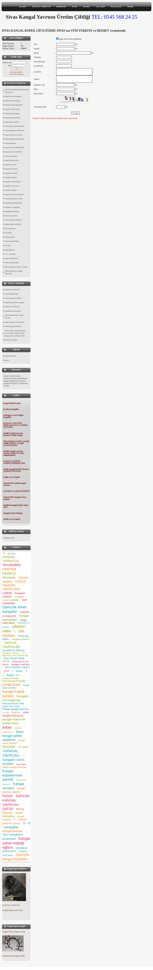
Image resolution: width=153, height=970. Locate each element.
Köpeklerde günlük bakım (13, 203)
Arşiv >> (13, 675)
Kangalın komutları (11, 173)
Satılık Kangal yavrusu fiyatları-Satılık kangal (13, 434)
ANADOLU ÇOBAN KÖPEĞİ (16, 491)
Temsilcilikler (11, 565)
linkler (7, 360)
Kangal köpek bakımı (12, 160)
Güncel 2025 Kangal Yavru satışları (14, 498)
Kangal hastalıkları (11, 156)
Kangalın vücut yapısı (12, 186)
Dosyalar (86, 6)
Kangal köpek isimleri (12, 122)
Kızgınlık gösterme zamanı (14, 198)
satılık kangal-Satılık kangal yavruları (14, 316)
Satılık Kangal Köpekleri (13, 326)
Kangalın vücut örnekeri (13, 182)
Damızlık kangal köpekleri (13, 105)
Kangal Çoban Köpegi (12, 513)
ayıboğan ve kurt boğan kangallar (13, 416)
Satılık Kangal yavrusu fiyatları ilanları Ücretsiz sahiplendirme (13, 453)
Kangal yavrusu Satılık (11, 376)
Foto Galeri (100, 6)
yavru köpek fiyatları (12, 294)
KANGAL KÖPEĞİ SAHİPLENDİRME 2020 (14, 462)
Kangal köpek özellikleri (13, 224)
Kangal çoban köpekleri (13, 118)
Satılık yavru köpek (11, 519)
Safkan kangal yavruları (14, 767)
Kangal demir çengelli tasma (13, 932)
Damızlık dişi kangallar (12, 101)
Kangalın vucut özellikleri (13, 152)
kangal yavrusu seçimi (12, 109)
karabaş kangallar (11, 409)
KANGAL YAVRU (11, 340)
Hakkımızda (61, 6)
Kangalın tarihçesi (11, 177)
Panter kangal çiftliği (12, 262)
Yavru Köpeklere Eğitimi (13, 220)
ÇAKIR (7, 593)
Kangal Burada (10, 250)
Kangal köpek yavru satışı (12, 910)
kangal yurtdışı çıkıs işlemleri (14, 322)
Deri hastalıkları (10, 228)
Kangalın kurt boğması (12, 113)
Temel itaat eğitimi (11, 216)
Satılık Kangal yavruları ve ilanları (16, 267)
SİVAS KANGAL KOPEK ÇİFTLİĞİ (14, 272)
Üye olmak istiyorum (16, 74)
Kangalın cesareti (10, 165)
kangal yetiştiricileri (11, 258)
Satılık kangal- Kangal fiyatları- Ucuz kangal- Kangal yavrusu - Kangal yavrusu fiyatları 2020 (15, 333)
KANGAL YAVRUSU (12, 290)
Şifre (9, 65)
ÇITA (6, 671)
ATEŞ (5, 661)
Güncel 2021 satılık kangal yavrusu (14, 484)
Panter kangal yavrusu (15, 709)
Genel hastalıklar (10, 143)
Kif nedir (8, 245)
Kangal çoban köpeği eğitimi (14, 147)
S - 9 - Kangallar (10, 254)
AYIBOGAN (11, 685)
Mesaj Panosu (116, 6)
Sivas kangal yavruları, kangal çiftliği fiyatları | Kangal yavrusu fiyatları (16, 443)
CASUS (20, 581)
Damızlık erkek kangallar (13, 96)
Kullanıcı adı (7, 62)
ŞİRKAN (16, 712)
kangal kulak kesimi (11, 403)
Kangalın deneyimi (11, 169)
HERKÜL (9, 573)
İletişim (130, 6)
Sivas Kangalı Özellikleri (13, 298)
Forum (74, 6)
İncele (6, 712)
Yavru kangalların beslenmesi (14, 130)
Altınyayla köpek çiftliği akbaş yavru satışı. (13, 704)
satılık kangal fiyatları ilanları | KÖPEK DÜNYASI (16, 470)
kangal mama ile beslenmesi (14, 194)
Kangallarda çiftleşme (12, 211)
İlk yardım (8, 233)
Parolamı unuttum (16, 72)
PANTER (9, 569)
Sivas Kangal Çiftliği (12, 241)
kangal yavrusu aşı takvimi (13, 135)
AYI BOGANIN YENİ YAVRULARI (15, 654)
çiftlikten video (10, 538)
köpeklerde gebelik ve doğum (14, 302)
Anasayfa (22, 6)
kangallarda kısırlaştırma (13, 311)
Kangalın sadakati (11, 190)
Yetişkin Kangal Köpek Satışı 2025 (15, 506)
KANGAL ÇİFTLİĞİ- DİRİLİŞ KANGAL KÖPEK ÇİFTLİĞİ (15, 425)
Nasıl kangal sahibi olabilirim (14, 126)
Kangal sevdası (10, 237)
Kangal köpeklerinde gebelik (14, 139)
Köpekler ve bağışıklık (12, 207)
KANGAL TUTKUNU (12, 307)
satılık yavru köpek (11, 477)
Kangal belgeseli (10, 356)
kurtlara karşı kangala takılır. (13, 956)
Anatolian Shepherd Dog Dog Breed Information (17, 91)
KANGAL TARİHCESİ (41, 6)
